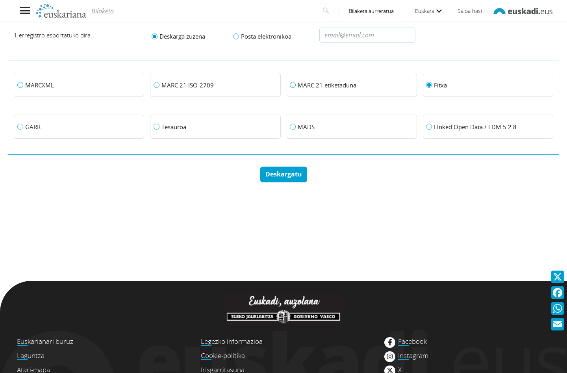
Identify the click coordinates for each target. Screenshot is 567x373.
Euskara (428, 11)
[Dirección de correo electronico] (367, 35)
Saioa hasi (470, 11)
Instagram (413, 355)
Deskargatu (283, 174)
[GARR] (79, 127)
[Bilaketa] (202, 11)
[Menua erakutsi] (24, 11)
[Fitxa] (488, 85)
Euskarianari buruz (45, 341)
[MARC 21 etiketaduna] (351, 85)
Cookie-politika (223, 355)
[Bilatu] (326, 11)
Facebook (412, 341)
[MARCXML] (79, 85)
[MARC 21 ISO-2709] (215, 85)
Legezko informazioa (232, 341)
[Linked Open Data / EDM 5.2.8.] (488, 127)
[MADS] (351, 127)
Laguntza (30, 355)
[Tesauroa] (215, 127)
